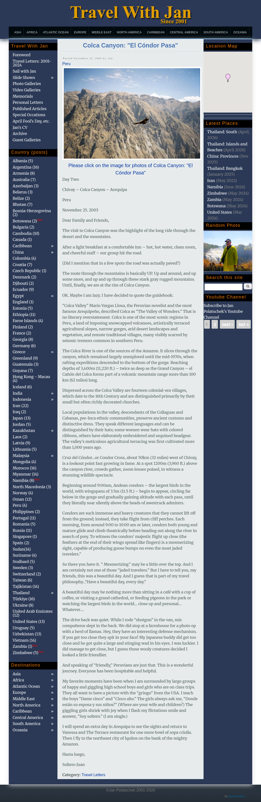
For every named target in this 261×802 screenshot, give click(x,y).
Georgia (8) (23, 339)
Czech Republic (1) (29, 270)
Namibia (215, 186)
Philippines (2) (26, 511)
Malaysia (21, 455)
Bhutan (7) (22, 204)
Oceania (240, 32)
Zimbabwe (217, 193)
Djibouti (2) (23, 283)
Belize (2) (21, 198)
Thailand (21, 592)
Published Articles (30, 108)
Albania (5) (23, 160)
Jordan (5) (22, 424)
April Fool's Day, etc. (31, 121)
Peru (66, 64)
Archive (20, 133)
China (18, 252)
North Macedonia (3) (32, 486)
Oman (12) (22, 499)
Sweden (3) (23, 567)
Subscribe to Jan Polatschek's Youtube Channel (223, 311)
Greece (19, 351)
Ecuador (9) (23, 289)
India (17, 393)
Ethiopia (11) (24, 314)
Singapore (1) (25, 536)
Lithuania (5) (25, 449)
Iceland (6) (22, 386)
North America (129, 32)
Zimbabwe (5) (28, 652)
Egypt (18, 295)
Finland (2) (23, 327)
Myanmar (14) (25, 474)
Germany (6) (24, 345)
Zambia (214, 199)
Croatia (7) (22, 264)
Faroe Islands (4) (28, 320)
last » (243, 324)
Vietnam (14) (24, 640)
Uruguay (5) (24, 627)
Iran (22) (20, 405)
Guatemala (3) (25, 364)
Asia (17, 32)
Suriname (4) (25, 555)
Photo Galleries (27, 83)
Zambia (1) (25, 646)
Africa (32, 32)
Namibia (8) (26, 480)
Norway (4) (23, 492)
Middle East (102, 32)
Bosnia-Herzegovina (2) (32, 212)
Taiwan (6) (22, 580)
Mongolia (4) (24, 461)
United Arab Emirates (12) (33, 613)
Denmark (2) (24, 277)
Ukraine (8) (23, 605)
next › (227, 324)
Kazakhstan (24, 430)
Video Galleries (26, 89)
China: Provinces (223, 156)
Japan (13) (22, 418)
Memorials (23, 96)
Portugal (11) (24, 518)
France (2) (22, 333)
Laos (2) (20, 436)
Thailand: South (222, 131)
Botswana (216, 205)
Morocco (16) (25, 468)
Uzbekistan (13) (27, 633)
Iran (211, 180)
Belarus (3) (23, 192)
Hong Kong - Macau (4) (31, 378)
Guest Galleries (27, 139)
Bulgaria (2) (23, 227)
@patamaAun (237, 796)
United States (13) (29, 621)
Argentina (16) (26, 167)
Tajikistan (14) (26, 586)
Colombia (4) (24, 258)
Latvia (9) (21, 442)
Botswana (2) (27, 221)
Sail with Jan (24, 71)
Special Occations (29, 114)
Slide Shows (24, 77)
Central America (184, 32)
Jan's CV (20, 127)
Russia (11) (22, 530)
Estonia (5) (23, 308)
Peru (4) (20, 505)
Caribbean (156, 32)
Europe (80, 32)
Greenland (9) (25, 358)
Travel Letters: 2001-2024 (32, 63)
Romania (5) (24, 524)
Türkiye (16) (24, 598)
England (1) (23, 301)
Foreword (21, 54)
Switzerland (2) (27, 574)
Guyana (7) (23, 370)
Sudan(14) (22, 549)
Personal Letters (28, 102)
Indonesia (22, 399)
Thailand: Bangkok (225, 168)
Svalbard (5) (24, 561)
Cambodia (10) (26, 233)
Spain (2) (21, 542)
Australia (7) (24, 179)
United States (219, 212)
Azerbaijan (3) (26, 185)
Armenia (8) (24, 173)
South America (216, 32)
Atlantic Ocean (56, 32)
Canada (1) (22, 239)
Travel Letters (93, 775)
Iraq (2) (19, 411)
